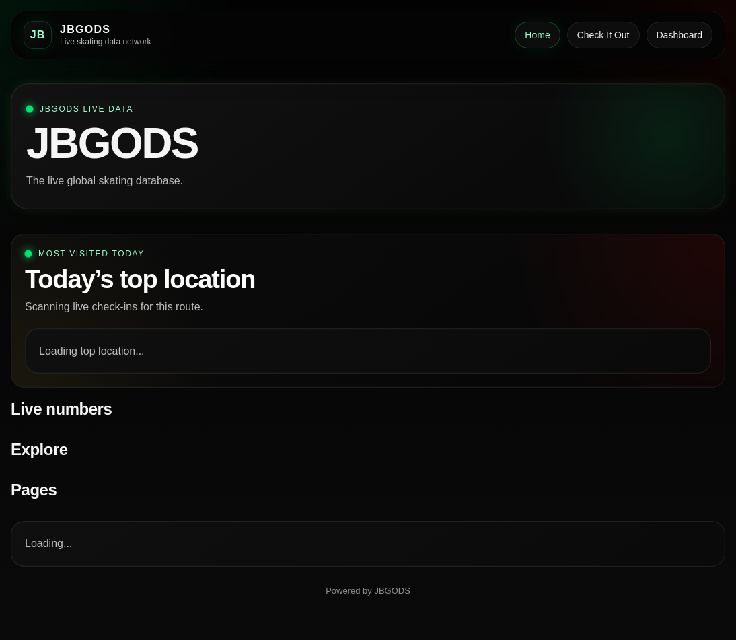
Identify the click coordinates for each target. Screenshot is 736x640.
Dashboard (680, 35)
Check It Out (603, 35)
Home (537, 35)
